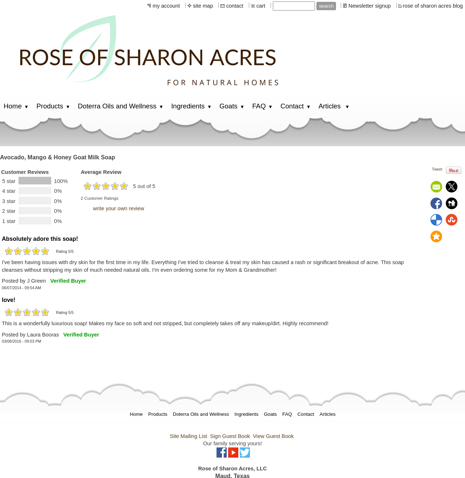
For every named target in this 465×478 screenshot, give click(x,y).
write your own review (118, 208)
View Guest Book (273, 436)
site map (203, 6)
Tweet (437, 169)
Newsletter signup (369, 6)
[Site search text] (294, 6)
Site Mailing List (188, 436)
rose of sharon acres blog (433, 6)
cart (260, 6)
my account (166, 6)
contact (234, 6)
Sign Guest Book (230, 436)
